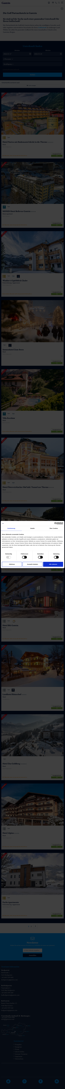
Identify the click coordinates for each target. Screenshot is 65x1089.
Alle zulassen (53, 564)
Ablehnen (12, 564)
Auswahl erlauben (32, 564)
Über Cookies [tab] (54, 528)
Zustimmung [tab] (11, 528)
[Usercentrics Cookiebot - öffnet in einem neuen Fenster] (55, 523)
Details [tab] (32, 528)
